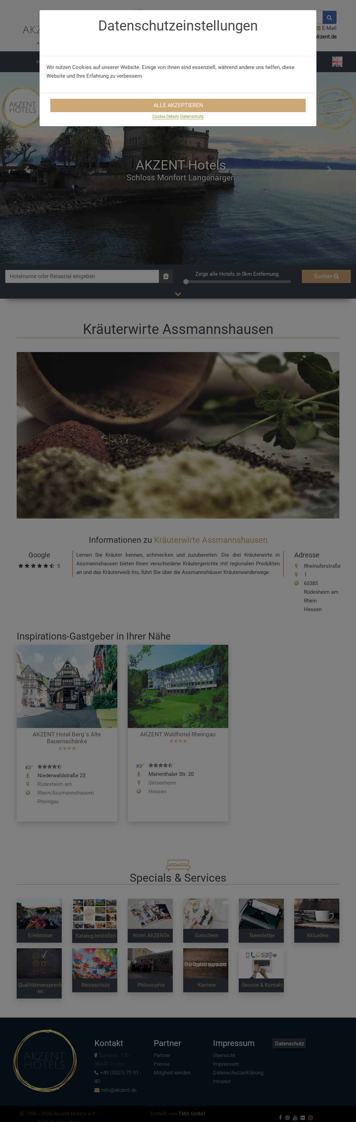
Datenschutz (192, 116)
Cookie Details (165, 116)
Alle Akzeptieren (178, 105)
